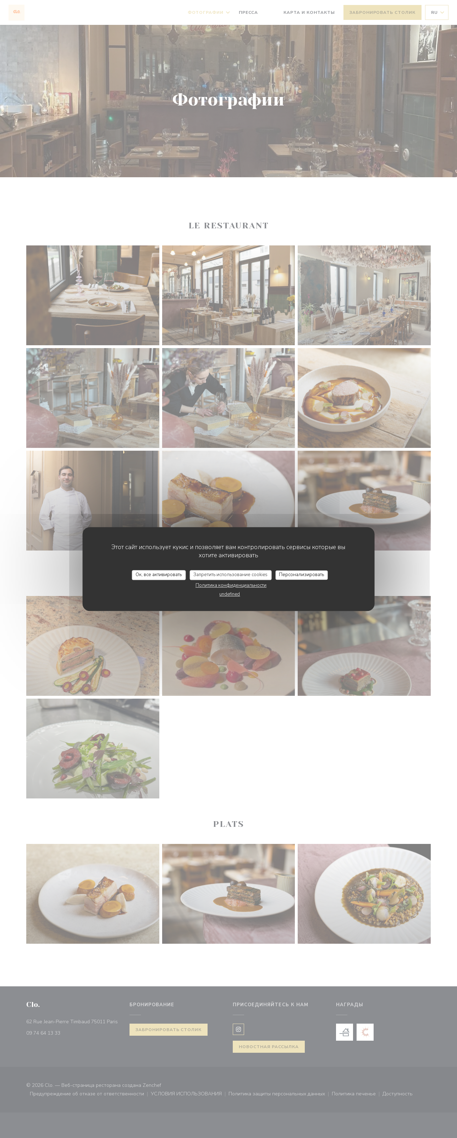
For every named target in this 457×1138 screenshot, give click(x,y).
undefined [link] (229, 594)
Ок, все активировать (159, 574)
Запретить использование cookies (230, 574)
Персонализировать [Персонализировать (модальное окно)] (301, 574)
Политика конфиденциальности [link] (231, 585)
